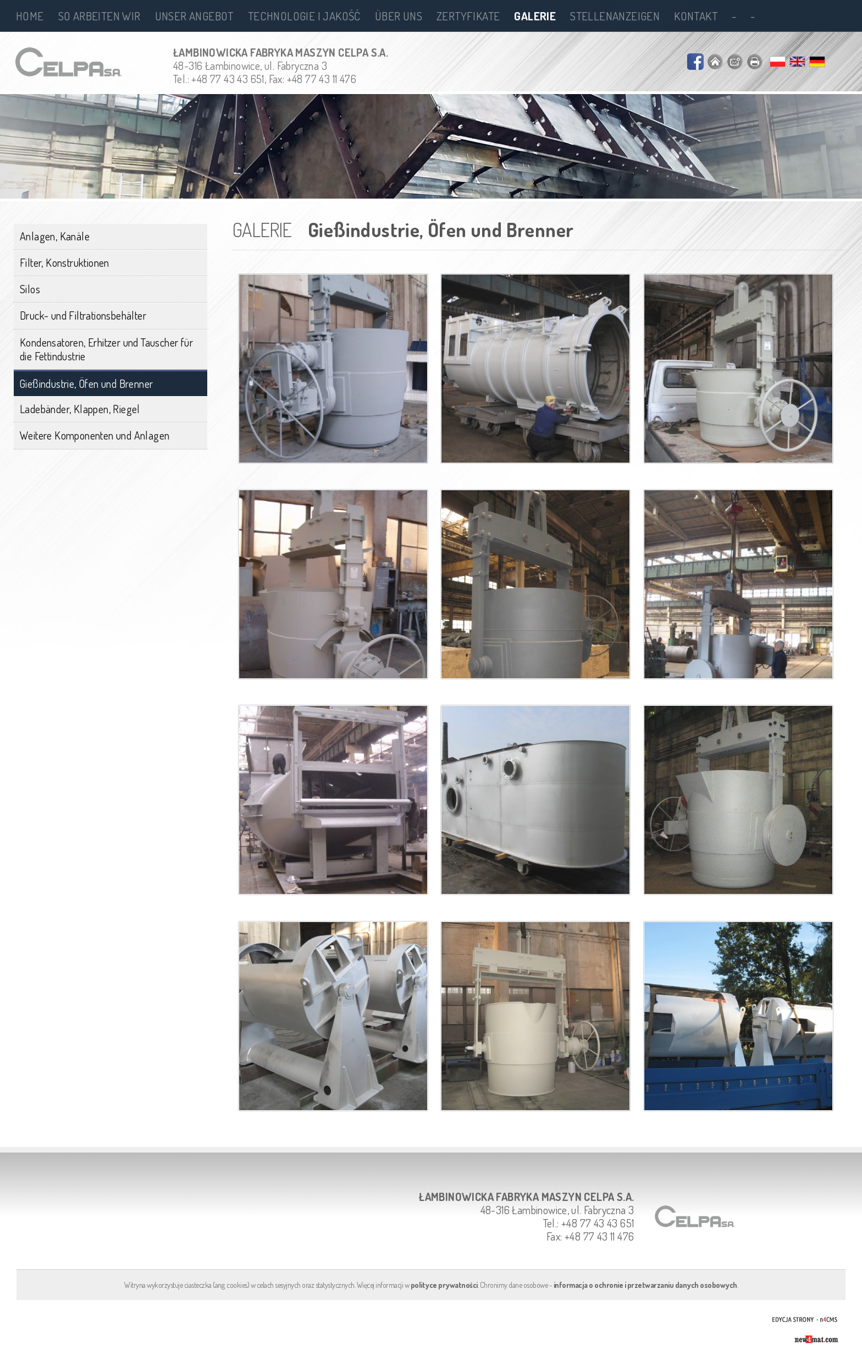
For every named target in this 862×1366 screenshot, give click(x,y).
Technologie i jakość (304, 15)
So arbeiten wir (99, 15)
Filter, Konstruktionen (64, 262)
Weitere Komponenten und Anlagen (94, 435)
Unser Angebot (194, 15)
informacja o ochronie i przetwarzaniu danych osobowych (645, 1285)
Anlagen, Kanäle (55, 236)
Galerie (535, 15)
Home (30, 15)
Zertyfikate (468, 15)
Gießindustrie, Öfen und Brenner (86, 384)
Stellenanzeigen (615, 15)
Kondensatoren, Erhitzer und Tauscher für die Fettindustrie (106, 349)
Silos (30, 289)
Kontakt (695, 15)
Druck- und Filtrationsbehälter (83, 315)
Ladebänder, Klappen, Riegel (80, 409)
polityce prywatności (444, 1285)
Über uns (398, 15)
